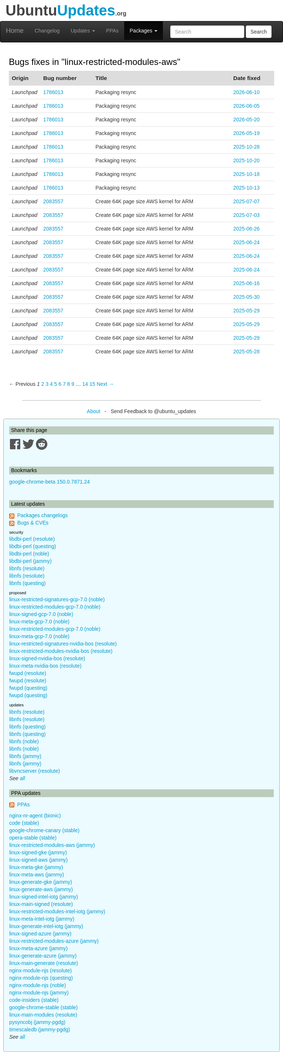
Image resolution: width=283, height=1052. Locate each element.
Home (15, 30)
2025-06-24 (246, 242)
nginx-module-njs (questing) (41, 978)
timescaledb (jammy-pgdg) (39, 1029)
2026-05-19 (246, 133)
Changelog (47, 31)
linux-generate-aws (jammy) (41, 889)
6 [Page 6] (60, 384)
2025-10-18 (246, 174)
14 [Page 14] (85, 384)
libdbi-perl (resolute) (32, 539)
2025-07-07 (246, 201)
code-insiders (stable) (34, 1000)
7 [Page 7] (64, 384)
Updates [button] (83, 31)
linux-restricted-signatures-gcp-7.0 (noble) (57, 599)
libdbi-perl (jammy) (30, 561)
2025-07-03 (246, 215)
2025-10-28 (246, 147)
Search (259, 32)
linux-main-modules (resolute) (43, 1015)
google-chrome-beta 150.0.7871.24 (49, 482)
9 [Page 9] (72, 384)
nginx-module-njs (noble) (37, 985)
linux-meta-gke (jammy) (36, 867)
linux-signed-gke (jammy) (38, 852)
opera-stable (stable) (32, 838)
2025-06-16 (246, 283)
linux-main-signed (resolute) (41, 904)
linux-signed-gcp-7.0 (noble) (41, 614)
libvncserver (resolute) (34, 771)
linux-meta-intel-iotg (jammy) (41, 919)
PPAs (112, 31)
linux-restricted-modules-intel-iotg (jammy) (57, 911)
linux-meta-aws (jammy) (36, 875)
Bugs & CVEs (33, 523)
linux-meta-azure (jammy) (38, 948)
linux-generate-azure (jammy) (43, 956)
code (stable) (24, 823)
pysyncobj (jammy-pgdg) (37, 1022)
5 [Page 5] (55, 384)
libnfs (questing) (27, 583)
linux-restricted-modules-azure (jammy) (54, 941)
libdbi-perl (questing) (32, 546)
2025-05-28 (246, 351)
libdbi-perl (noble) (29, 554)
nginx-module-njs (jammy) (39, 993)
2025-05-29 (246, 311)
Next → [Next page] (105, 384)
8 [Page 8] (68, 384)
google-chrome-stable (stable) (43, 1007)
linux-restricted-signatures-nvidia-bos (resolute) (63, 644)
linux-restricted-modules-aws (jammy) (52, 845)
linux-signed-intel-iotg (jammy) (43, 897)
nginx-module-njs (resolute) (40, 970)
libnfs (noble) (24, 741)
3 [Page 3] (47, 384)
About (94, 411)
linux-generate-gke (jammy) (40, 882)
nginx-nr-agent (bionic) (35, 816)
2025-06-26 (246, 229)
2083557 (53, 201)
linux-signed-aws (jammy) (38, 860)
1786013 (53, 92)
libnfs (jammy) (25, 756)
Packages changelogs (42, 515)
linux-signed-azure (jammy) (40, 934)
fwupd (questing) (28, 688)
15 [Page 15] (92, 384)
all (22, 778)
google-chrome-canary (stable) (44, 830)
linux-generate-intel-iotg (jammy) (46, 926)
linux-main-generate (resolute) (43, 963)
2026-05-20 (246, 119)
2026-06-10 (246, 92)
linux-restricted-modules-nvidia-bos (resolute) (60, 651)
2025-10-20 (246, 160)
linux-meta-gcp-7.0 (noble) (39, 621)
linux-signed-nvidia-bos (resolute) (47, 658)
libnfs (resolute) (27, 568)
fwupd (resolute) (27, 673)
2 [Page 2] (42, 384)
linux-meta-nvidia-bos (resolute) (45, 666)
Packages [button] (143, 31)
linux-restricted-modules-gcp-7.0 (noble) (54, 607)
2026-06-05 (246, 106)
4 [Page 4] (51, 384)
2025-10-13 (246, 188)
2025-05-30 (246, 297)
